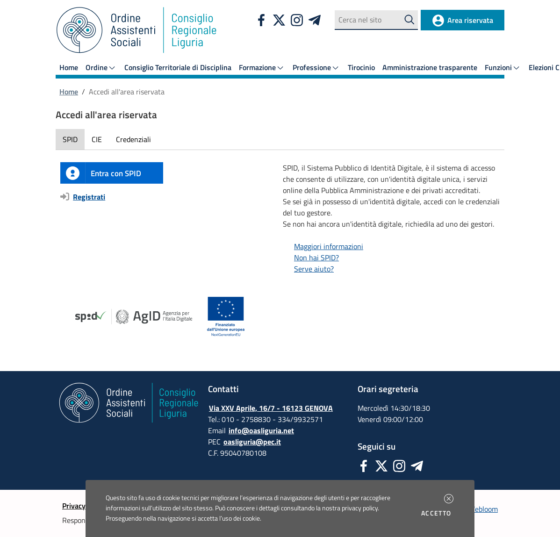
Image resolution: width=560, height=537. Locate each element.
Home (68, 67)
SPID (70, 139)
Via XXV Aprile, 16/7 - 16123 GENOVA (271, 408)
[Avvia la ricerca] (410, 19)
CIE (97, 139)
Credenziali (133, 139)
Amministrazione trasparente (429, 67)
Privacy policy (84, 505)
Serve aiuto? (314, 268)
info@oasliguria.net (261, 430)
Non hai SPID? (316, 257)
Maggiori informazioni (328, 246)
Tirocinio (361, 67)
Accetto (437, 513)
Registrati (89, 196)
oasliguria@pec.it (252, 441)
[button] (448, 498)
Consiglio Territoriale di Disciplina (177, 67)
